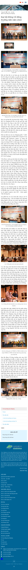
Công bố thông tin (5, 527)
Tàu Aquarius (4, 518)
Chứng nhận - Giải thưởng (6, 484)
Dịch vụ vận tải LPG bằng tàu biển (8, 491)
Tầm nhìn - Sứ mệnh (5, 478)
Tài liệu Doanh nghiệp (5, 529)
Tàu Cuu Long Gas (5, 504)
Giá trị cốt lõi (3, 480)
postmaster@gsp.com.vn (8, 556)
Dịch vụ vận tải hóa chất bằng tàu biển (9, 493)
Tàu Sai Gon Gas (4, 506)
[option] (14, 31)
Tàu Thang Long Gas (5, 512)
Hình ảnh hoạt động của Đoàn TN (9, 421)
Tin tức (4, 412)
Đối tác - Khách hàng (5, 486)
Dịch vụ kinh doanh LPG (6, 499)
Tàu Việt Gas (4, 510)
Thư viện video (5, 424)
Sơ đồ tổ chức (4, 482)
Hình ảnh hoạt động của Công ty (9, 418)
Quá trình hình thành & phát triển (8, 476)
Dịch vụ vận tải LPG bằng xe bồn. (8, 497)
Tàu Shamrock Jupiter (5, 516)
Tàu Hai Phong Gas (5, 520)
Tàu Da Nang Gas (5, 514)
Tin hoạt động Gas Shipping (8, 408)
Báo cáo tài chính (4, 531)
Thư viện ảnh (5, 415)
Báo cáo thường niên (5, 533)
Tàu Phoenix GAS (5, 522)
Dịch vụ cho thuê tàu (5, 495)
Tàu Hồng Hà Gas (5, 508)
